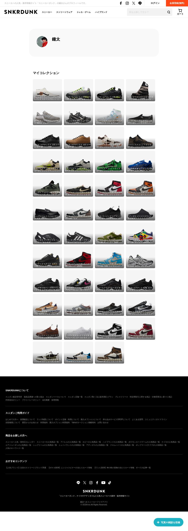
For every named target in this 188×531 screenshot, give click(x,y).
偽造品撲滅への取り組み (34, 397)
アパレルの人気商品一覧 (71, 442)
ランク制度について (45, 419)
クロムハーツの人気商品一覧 (122, 445)
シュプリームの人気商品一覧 (45, 445)
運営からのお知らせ (30, 422)
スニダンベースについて (56, 397)
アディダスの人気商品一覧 (97, 445)
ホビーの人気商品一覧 (92, 442)
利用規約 (44, 422)
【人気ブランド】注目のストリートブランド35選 (26, 468)
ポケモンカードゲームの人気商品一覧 (144, 442)
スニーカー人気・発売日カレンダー (20, 442)
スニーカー (47, 12)
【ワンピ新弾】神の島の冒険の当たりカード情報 (114, 468)
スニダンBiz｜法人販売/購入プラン (98, 397)
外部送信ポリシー (13, 400)
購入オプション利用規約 (60, 422)
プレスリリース (121, 397)
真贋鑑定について (27, 419)
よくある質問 (137, 419)
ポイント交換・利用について (67, 419)
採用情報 (55, 400)
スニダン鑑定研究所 (14, 397)
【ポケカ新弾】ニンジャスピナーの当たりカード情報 (70, 468)
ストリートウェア (64, 12)
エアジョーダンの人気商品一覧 (18, 445)
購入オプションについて (91, 419)
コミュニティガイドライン (156, 419)
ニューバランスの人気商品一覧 (71, 445)
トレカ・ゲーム (84, 12)
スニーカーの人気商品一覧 (48, 442)
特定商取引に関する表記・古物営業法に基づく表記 (151, 397)
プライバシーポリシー (31, 400)
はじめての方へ (12, 419)
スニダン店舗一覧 (75, 397)
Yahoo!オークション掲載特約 (84, 422)
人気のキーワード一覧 (15, 448)
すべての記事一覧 (143, 468)
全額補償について (13, 422)
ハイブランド (101, 12)
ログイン (155, 3)
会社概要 (46, 400)
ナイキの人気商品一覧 (171, 442)
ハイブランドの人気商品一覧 (115, 442)
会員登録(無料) (177, 3)
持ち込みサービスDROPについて (116, 419)
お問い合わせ (103, 422)
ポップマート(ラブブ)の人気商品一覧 (151, 445)
